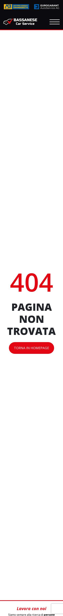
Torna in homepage (31, 348)
